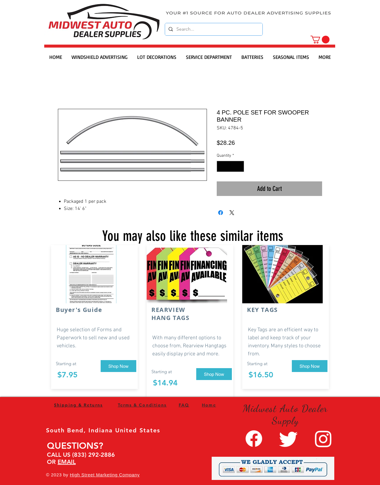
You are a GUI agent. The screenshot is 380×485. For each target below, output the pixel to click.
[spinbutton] (230, 166)
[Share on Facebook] (220, 212)
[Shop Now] (118, 366)
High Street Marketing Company (105, 474)
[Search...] (213, 29)
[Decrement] (221, 166)
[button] (320, 39)
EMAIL (67, 461)
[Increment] (239, 166)
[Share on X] (231, 212)
